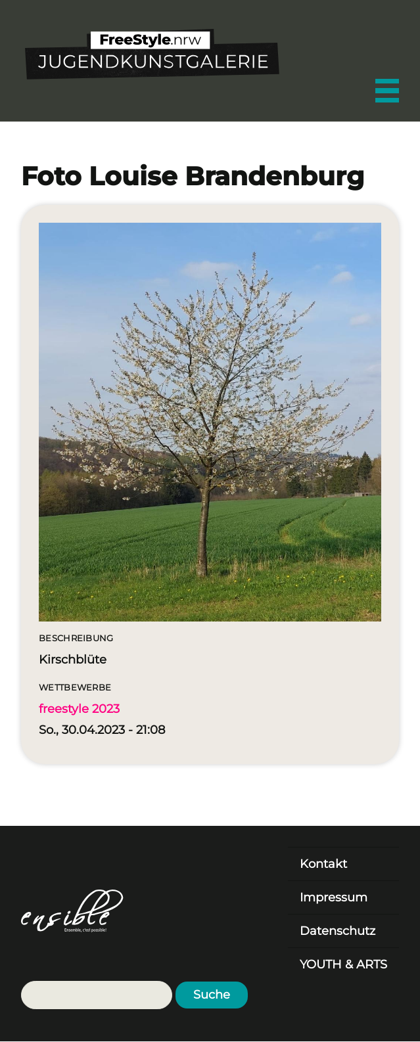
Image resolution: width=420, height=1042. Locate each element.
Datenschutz (337, 931)
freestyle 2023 (79, 709)
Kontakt (323, 864)
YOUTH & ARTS (343, 964)
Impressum (333, 897)
